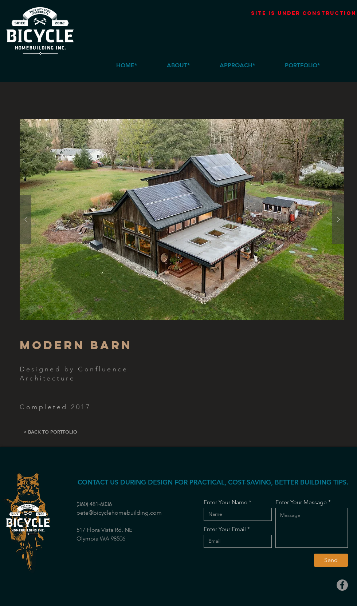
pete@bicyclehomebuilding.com (119, 512)
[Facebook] (342, 585)
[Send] (331, 560)
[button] (182, 219)
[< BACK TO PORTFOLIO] (50, 432)
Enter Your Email (225, 529)
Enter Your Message (301, 502)
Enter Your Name (225, 502)
